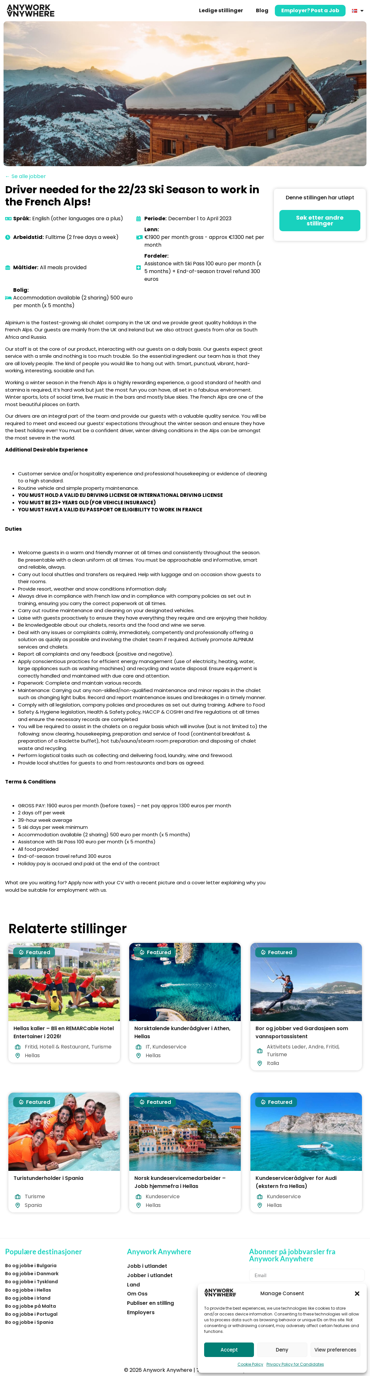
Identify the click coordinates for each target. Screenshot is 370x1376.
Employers (141, 1312)
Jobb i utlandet (147, 1266)
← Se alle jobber (25, 176)
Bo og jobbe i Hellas (28, 1290)
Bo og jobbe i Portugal (31, 1314)
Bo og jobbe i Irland (27, 1298)
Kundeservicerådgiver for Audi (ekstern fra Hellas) (296, 1182)
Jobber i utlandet (150, 1275)
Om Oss (137, 1293)
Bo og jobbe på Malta (30, 1306)
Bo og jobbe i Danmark (32, 1273)
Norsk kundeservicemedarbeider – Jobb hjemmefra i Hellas (180, 1182)
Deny (282, 1349)
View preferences (335, 1349)
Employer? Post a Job (310, 10)
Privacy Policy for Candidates (295, 1364)
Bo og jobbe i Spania (29, 1322)
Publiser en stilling (150, 1303)
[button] (357, 1293)
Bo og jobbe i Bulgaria (31, 1265)
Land (133, 1284)
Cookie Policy (250, 1364)
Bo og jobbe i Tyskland (31, 1281)
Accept (229, 1349)
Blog (262, 10)
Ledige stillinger (221, 10)
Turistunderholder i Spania (48, 1178)
